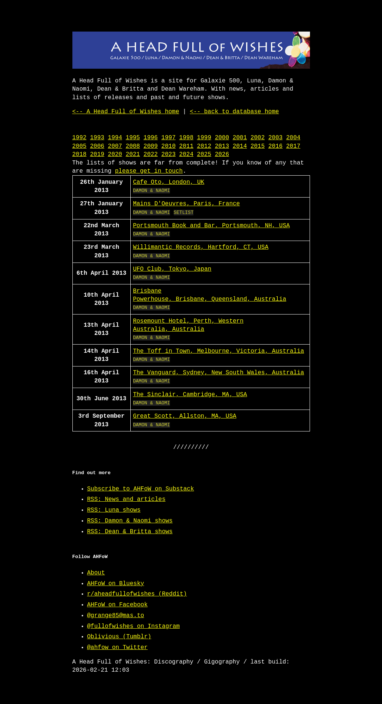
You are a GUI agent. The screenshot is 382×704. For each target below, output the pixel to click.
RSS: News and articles (126, 499)
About (96, 573)
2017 (293, 146)
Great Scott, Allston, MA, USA (184, 416)
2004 (293, 138)
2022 (151, 154)
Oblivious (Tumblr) (119, 637)
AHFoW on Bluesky (115, 584)
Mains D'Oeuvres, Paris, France (186, 204)
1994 (115, 138)
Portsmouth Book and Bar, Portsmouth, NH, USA (211, 226)
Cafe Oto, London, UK (168, 182)
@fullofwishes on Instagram (133, 626)
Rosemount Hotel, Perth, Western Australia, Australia (188, 325)
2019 (97, 154)
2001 (240, 138)
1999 (204, 138)
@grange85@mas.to (115, 616)
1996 (151, 138)
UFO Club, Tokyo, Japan (172, 269)
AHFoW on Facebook (117, 605)
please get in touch (149, 171)
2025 (204, 154)
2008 (133, 146)
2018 (79, 154)
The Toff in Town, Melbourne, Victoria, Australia (218, 351)
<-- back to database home (234, 112)
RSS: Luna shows (114, 510)
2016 (275, 146)
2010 (168, 146)
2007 (115, 146)
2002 (258, 138)
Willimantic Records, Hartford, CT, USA (200, 247)
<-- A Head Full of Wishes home (125, 112)
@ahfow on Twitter (117, 647)
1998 (186, 138)
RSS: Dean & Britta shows (130, 532)
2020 (115, 154)
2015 (258, 146)
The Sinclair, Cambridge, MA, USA (190, 395)
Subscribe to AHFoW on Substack (140, 489)
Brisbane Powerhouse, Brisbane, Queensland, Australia (209, 295)
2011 (186, 146)
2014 (240, 146)
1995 (133, 138)
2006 (97, 146)
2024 (186, 154)
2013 (222, 146)
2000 (222, 138)
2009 (151, 146)
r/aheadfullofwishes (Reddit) (137, 594)
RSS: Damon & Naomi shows (130, 521)
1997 (168, 138)
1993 (97, 138)
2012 (204, 146)
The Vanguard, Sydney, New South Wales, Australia (218, 373)
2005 (79, 146)
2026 (222, 154)
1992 (79, 138)
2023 (168, 154)
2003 (275, 138)
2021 (133, 154)
